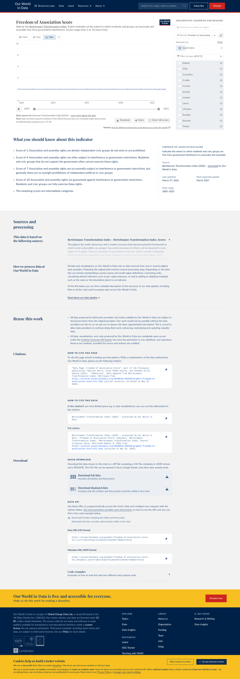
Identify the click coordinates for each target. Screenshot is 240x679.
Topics (125, 625)
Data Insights (129, 636)
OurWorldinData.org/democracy (30, 122)
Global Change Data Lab (60, 621)
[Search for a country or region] (200, 27)
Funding (162, 636)
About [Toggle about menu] (100, 6)
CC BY (49, 122)
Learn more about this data (83, 116)
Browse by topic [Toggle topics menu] (44, 6)
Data (61, 6)
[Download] (123, 120)
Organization (164, 631)
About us (163, 625)
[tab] (23, 37)
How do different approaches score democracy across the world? (139, 128)
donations (57, 666)
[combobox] (163, 6)
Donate (217, 6)
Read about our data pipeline (84, 298)
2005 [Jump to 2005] (27, 109)
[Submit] (184, 6)
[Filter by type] (200, 56)
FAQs (65, 638)
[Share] (139, 120)
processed (213, 166)
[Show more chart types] (58, 37)
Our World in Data (22, 6)
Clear (220, 42)
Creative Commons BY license (96, 340)
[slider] (34, 109)
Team (161, 642)
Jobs (160, 647)
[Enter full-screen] (158, 120)
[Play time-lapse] (19, 109)
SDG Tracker (128, 654)
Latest (71, 6)
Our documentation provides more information (108, 515)
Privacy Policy (103, 672)
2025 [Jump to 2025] (166, 109)
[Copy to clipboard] (163, 369)
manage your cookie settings (127, 672)
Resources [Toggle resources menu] (84, 6)
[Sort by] (196, 35)
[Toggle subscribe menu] (199, 6)
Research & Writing (204, 625)
